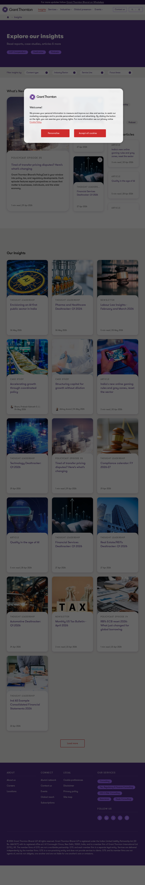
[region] (73, 115)
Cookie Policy (35, 122)
